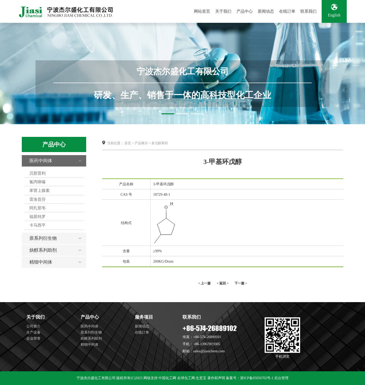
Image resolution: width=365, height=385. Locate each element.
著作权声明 (216, 378)
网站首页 (202, 11)
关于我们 (223, 11)
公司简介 (33, 326)
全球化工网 (186, 378)
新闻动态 (266, 11)
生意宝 (201, 378)
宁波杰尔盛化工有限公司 (96, 378)
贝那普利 (37, 173)
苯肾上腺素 (39, 190)
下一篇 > (240, 283)
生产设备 (33, 332)
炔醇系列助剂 (43, 250)
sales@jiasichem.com (209, 351)
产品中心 (244, 11)
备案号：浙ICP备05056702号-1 (249, 378)
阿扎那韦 (37, 208)
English (334, 10)
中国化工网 (167, 378)
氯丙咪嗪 (37, 182)
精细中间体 (40, 262)
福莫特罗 (37, 216)
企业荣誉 (33, 338)
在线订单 (287, 11)
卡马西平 (37, 225)
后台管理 (281, 378)
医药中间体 (40, 160)
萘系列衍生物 (43, 238)
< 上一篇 (204, 283)
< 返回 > (223, 283)
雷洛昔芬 (37, 199)
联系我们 (308, 11)
